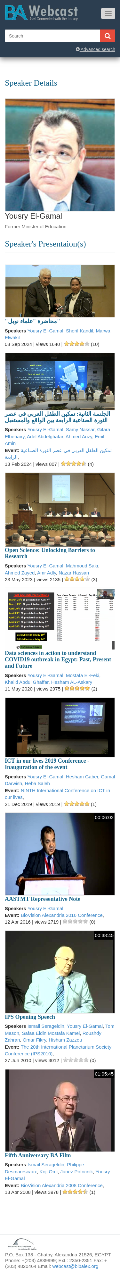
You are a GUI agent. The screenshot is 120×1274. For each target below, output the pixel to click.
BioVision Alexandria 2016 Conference (62, 915)
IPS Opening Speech (30, 1017)
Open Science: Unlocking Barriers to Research (50, 553)
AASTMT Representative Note (42, 899)
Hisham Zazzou (65, 1040)
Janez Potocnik (76, 1171)
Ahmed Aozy (79, 436)
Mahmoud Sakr (82, 565)
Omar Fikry (34, 1040)
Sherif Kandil (79, 330)
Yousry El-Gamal (45, 330)
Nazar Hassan (74, 572)
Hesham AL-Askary (71, 682)
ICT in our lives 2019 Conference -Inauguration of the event (47, 764)
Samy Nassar (80, 429)
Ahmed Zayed (20, 572)
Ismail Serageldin (46, 1026)
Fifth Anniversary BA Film (38, 1155)
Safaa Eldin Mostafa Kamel (51, 1033)
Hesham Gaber (82, 776)
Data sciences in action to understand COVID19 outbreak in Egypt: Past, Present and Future (58, 659)
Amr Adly (46, 572)
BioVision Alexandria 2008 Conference (62, 1185)
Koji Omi (48, 1171)
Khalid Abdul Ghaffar (27, 682)
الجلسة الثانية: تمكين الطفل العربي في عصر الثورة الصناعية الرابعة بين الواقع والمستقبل (57, 417)
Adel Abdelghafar (45, 436)
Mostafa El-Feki (82, 675)
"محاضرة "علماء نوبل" (32, 321)
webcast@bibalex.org (75, 1266)
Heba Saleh (37, 783)
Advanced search (95, 49)
